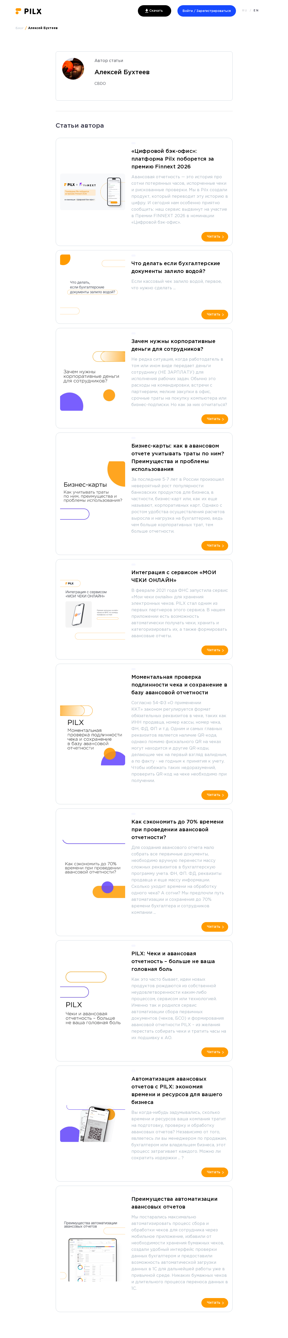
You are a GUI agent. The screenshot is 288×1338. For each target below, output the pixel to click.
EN (256, 11)
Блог (20, 28)
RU (245, 11)
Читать (213, 236)
